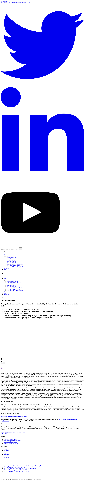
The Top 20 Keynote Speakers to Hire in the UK (15, 470)
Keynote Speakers (11, 260)
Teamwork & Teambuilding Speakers (15, 266)
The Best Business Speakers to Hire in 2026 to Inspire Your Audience (20, 468)
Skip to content (4, 1)
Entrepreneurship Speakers (8, 416)
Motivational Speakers (12, 262)
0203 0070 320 (26, 2)
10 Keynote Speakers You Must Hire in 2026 (14, 467)
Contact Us (6, 270)
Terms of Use (7, 455)
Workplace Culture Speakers (13, 265)
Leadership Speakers (11, 261)
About (5, 254)
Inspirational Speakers (21, 416)
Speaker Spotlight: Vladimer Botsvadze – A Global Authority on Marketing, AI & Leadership (26, 466)
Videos (2, 368)
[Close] (1, 367)
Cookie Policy (7, 454)
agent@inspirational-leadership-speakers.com (11, 2)
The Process (6, 268)
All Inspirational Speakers (13, 257)
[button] (42, 276)
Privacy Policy (7, 457)
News (5, 269)
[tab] (42, 368)
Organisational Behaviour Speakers (15, 264)
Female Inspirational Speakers (14, 258)
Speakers (6, 256)
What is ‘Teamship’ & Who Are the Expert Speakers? (16, 471)
